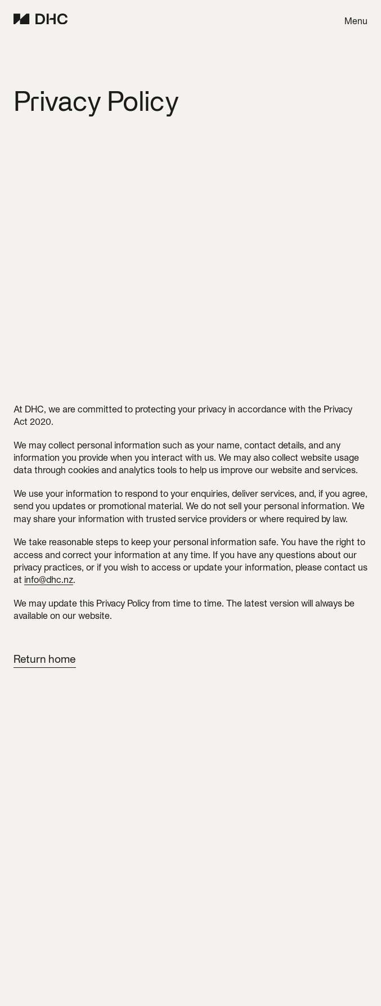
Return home (45, 659)
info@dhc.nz (48, 579)
